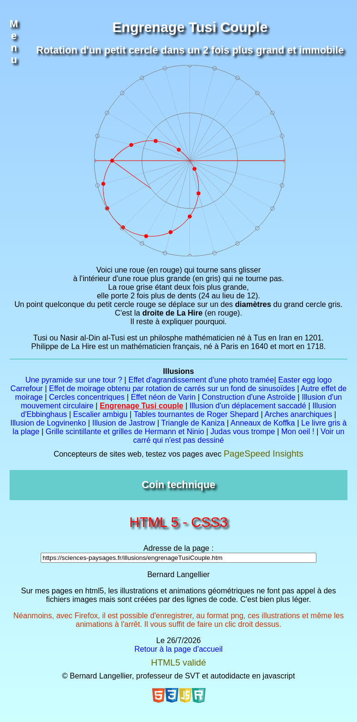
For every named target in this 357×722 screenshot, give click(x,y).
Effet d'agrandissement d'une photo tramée (201, 380)
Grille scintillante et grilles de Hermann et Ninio (124, 431)
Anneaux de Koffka (262, 423)
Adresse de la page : (178, 548)
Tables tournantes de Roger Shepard (196, 414)
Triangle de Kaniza (193, 423)
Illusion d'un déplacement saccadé (248, 406)
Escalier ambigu (100, 414)
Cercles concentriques (86, 397)
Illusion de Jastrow (123, 423)
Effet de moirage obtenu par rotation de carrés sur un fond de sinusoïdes (172, 388)
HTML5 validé (178, 662)
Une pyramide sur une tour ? (73, 380)
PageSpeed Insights (263, 454)
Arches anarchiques (298, 414)
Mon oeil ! (297, 431)
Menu (14, 42)
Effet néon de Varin (163, 397)
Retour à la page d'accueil (178, 649)
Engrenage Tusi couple (142, 406)
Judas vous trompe (242, 431)
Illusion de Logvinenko (48, 423)
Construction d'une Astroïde (248, 397)
